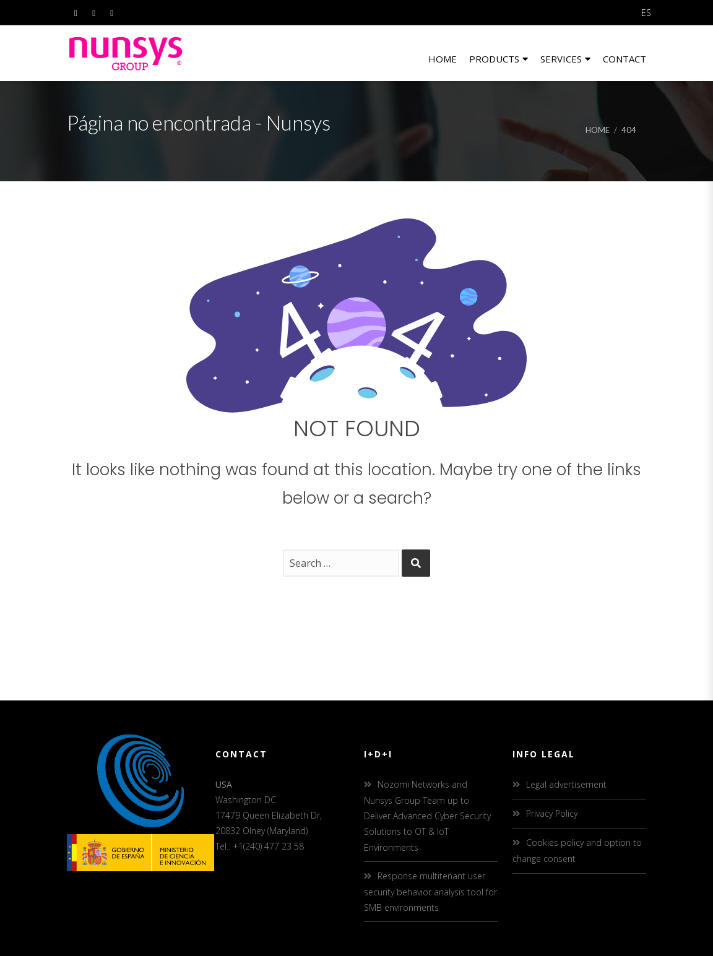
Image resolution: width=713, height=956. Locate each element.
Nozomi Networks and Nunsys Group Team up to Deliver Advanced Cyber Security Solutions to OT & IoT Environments (427, 815)
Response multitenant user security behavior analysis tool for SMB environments (430, 891)
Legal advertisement (566, 784)
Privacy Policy (551, 813)
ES (646, 13)
